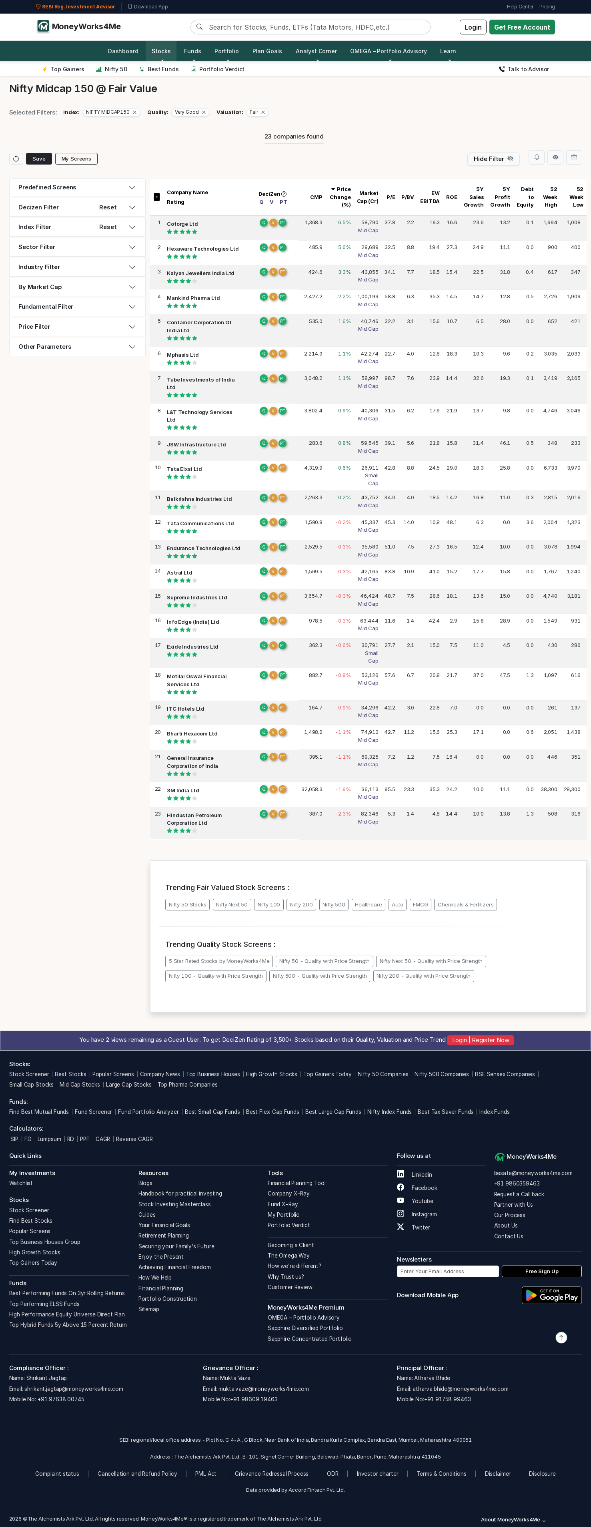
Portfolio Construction (167, 1299)
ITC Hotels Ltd (185, 708)
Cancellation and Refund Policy (137, 1474)
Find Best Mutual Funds (39, 1112)
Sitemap (148, 1309)
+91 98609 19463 (254, 1399)
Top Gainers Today (327, 1074)
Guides (147, 1215)
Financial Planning (160, 1288)
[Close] (134, 112)
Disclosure (542, 1474)
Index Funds (494, 1112)
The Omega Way (289, 1255)
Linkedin (414, 1174)
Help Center (520, 7)
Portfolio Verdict (218, 69)
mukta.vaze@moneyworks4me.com (263, 1389)
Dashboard (123, 51)
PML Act (205, 1474)
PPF (85, 1139)
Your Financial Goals (164, 1225)
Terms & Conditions (441, 1474)
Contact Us (509, 1236)
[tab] (77, 187)
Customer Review (290, 1287)
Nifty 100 (269, 904)
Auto (397, 904)
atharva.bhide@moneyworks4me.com (460, 1389)
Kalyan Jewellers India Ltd (200, 273)
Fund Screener (93, 1112)
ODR (333, 1474)
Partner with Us (513, 1205)
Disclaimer (498, 1474)
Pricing (547, 7)
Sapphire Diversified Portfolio (305, 1328)
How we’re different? (294, 1266)
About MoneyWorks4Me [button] (514, 1519)
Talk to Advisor (524, 69)
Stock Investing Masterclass (174, 1204)
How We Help (155, 1277)
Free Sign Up (542, 1271)
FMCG (420, 904)
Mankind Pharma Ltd (193, 298)
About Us (506, 1225)
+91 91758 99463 (447, 1399)
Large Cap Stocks (129, 1084)
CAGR (103, 1139)
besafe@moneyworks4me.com (533, 1173)
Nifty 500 (334, 904)
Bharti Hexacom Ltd (192, 733)
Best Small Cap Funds (212, 1112)
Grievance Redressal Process (272, 1474)
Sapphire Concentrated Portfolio (310, 1339)
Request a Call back (519, 1194)
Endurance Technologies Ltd (203, 548)
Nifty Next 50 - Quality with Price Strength (431, 961)
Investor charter (378, 1474)
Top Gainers (63, 69)
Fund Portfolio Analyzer (148, 1112)
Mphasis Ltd (182, 355)
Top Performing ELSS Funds (44, 1304)
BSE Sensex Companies (505, 1074)
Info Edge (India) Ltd (193, 622)
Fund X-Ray (283, 1204)
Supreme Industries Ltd (197, 597)
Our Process (509, 1215)
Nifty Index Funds (389, 1112)
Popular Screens (113, 1074)
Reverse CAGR (134, 1139)
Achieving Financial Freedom (174, 1267)
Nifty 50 (111, 69)
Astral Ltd (179, 572)
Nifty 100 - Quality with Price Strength (216, 975)
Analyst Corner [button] (316, 51)
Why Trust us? (286, 1277)
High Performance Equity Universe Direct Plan (67, 1314)
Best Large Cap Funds (333, 1112)
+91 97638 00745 (60, 1399)
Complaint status (57, 1474)
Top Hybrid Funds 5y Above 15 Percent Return (68, 1325)
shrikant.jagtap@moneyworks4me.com (73, 1389)
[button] (111, 112)
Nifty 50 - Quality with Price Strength (324, 961)
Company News (160, 1074)
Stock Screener (29, 1074)
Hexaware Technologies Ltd (202, 248)
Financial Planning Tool (297, 1183)
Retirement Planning (163, 1235)
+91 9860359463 (517, 1183)
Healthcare (368, 904)
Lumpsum (49, 1139)
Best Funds (159, 69)
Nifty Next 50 (232, 904)
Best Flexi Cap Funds (272, 1112)
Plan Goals (267, 51)
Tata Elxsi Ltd (184, 469)
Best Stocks (70, 1074)
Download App (148, 6)
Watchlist (21, 1183)
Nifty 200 (301, 904)
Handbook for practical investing (180, 1193)
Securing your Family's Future (176, 1246)
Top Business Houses (213, 1074)
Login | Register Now (480, 1040)
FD (28, 1139)
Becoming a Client (291, 1245)
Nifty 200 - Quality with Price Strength (424, 975)
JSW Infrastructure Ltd (196, 444)
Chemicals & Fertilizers (466, 904)
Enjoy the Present (161, 1257)
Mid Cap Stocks (80, 1084)
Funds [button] (192, 51)
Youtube (415, 1201)
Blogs (145, 1183)
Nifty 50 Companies (383, 1074)
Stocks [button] (161, 51)
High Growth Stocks (271, 1074)
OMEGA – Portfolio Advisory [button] (388, 51)
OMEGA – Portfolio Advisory (304, 1317)
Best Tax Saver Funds (445, 1112)
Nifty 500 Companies (442, 1074)
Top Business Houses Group (44, 1242)
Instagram (417, 1214)
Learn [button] (448, 51)
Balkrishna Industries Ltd (199, 499)
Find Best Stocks (31, 1221)
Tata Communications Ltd (200, 523)
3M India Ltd (183, 790)
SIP (13, 1139)
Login (473, 27)
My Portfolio (284, 1215)
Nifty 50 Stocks (187, 904)
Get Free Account (522, 27)
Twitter (413, 1227)
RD (70, 1139)
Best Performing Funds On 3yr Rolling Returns (67, 1293)
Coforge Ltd (182, 224)
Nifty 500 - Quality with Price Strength (320, 975)
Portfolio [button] (226, 51)
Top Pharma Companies (188, 1084)
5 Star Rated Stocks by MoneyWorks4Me (219, 961)
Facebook (417, 1188)
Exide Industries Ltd (192, 646)
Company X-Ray (289, 1193)
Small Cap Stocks (31, 1084)
